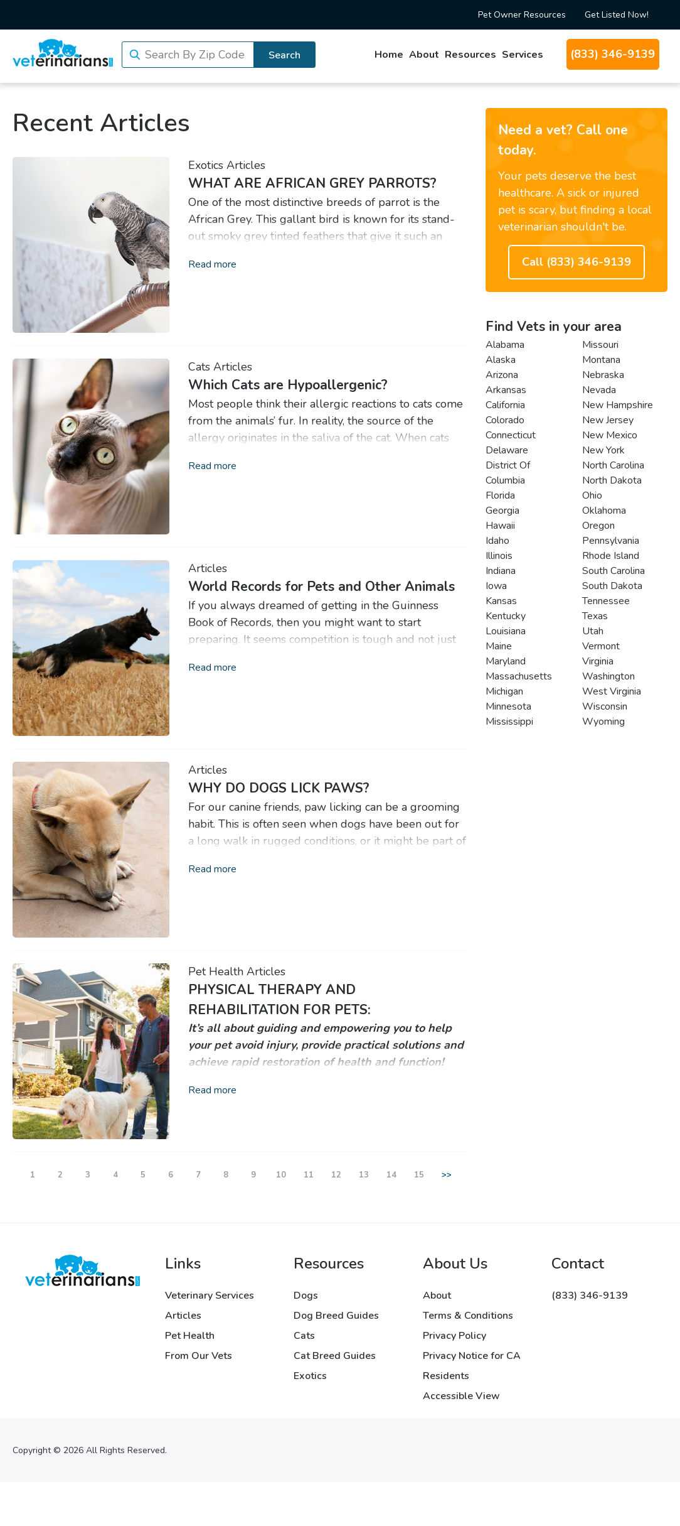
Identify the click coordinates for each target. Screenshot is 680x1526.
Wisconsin (604, 706)
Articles (245, 165)
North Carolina (613, 465)
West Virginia (611, 691)
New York (603, 450)
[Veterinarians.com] (63, 53)
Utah (592, 631)
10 (281, 1175)
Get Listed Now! (617, 15)
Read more (212, 264)
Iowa (496, 586)
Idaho (497, 541)
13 (364, 1175)
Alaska (501, 360)
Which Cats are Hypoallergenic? (288, 385)
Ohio (592, 495)
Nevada (599, 390)
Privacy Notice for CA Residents (472, 1366)
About (424, 55)
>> (447, 1175)
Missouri (600, 345)
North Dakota (612, 480)
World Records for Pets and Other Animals (321, 586)
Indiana (501, 571)
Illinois (499, 556)
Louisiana (506, 631)
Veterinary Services (209, 1295)
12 (336, 1175)
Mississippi (509, 721)
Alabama (505, 345)
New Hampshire (617, 405)
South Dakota (612, 586)
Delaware (507, 450)
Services (522, 55)
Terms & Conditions (468, 1316)
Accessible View (461, 1396)
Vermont (601, 646)
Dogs (306, 1295)
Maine (499, 646)
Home (389, 55)
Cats (199, 366)
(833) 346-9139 (612, 54)
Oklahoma (604, 510)
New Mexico (609, 435)
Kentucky (506, 616)
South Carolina (613, 571)
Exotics (205, 165)
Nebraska (603, 375)
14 (391, 1175)
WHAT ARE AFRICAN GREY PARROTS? (312, 183)
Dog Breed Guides (336, 1316)
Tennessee (606, 601)
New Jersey (608, 420)
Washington (608, 676)
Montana (601, 360)
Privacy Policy (454, 1336)
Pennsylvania (610, 541)
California (505, 405)
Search (284, 55)
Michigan (504, 691)
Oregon (598, 526)
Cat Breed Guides (335, 1356)
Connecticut (511, 435)
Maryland (506, 661)
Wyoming (603, 721)
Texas (595, 616)
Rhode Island (610, 556)
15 (419, 1175)
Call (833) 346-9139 (576, 261)
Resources (470, 55)
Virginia (598, 661)
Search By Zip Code (195, 54)
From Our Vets (198, 1356)
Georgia (502, 510)
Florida (500, 495)
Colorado (505, 420)
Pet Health (215, 971)
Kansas (501, 601)
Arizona (502, 375)
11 (309, 1175)
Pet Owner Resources (522, 15)
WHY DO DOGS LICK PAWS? (278, 788)
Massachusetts (519, 676)
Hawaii (500, 526)
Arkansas (506, 390)
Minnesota (508, 706)
